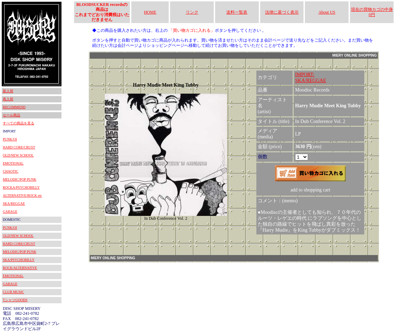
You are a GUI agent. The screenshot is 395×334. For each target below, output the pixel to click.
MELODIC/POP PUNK (19, 179)
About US (327, 12)
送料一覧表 (236, 12)
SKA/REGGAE (14, 203)
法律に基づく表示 (282, 12)
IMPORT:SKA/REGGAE (310, 77)
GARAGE (10, 211)
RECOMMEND (14, 107)
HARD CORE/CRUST (19, 147)
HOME (150, 12)
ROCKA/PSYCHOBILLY (21, 187)
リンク (192, 12)
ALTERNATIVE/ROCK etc (22, 195)
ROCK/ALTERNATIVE (20, 268)
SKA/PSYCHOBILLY (19, 260)
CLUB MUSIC (13, 292)
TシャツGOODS (15, 300)
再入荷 (8, 99)
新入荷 (8, 91)
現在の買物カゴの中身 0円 (372, 12)
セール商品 (11, 115)
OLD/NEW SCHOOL (18, 155)
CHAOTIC (10, 171)
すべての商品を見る (18, 123)
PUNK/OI (10, 139)
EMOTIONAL (13, 163)
